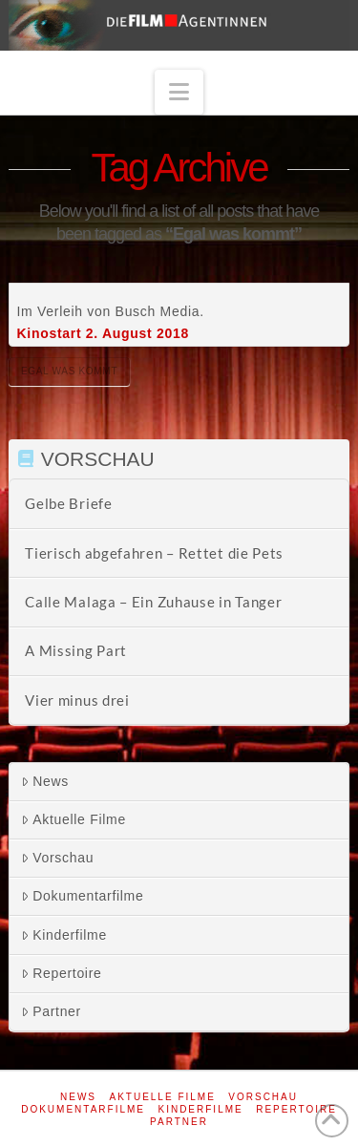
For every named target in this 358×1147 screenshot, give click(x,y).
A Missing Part (76, 650)
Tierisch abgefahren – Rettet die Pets (154, 553)
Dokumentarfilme (82, 895)
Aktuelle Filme (73, 819)
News (45, 781)
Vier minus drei (77, 700)
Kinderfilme (64, 935)
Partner (51, 1011)
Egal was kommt (69, 371)
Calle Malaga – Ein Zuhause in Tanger (153, 601)
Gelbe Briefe (68, 503)
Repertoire (61, 973)
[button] (179, 92)
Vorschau (57, 857)
